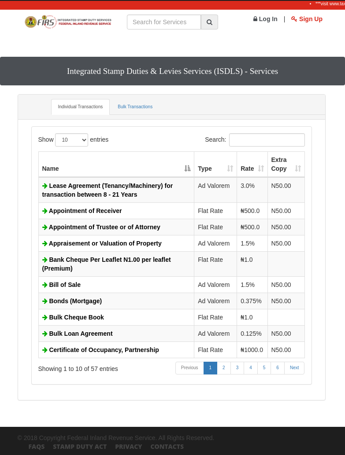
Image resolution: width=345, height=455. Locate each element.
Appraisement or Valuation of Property (102, 243)
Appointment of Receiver (82, 210)
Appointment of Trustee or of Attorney (101, 227)
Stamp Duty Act (80, 446)
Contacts (167, 446)
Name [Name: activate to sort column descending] (50, 168)
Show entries (73, 140)
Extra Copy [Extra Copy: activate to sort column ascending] (279, 164)
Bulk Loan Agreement (77, 333)
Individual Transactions (80, 106)
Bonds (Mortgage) (72, 301)
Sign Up (307, 18)
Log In (265, 18)
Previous (189, 367)
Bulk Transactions (135, 106)
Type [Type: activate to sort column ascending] (205, 168)
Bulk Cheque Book (73, 317)
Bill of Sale (61, 284)
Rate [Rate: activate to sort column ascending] (247, 168)
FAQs (37, 446)
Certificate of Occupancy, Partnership (100, 349)
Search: (254, 140)
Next (294, 367)
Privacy (128, 446)
